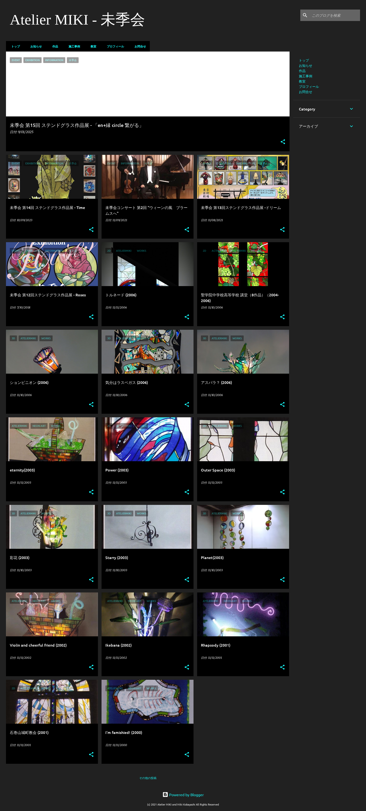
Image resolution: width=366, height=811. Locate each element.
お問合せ (139, 46)
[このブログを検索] (335, 15)
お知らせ (34, 46)
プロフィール (114, 46)
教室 (92, 46)
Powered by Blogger (183, 794)
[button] (283, 142)
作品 (54, 46)
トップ (14, 46)
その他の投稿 (147, 778)
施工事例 (73, 46)
